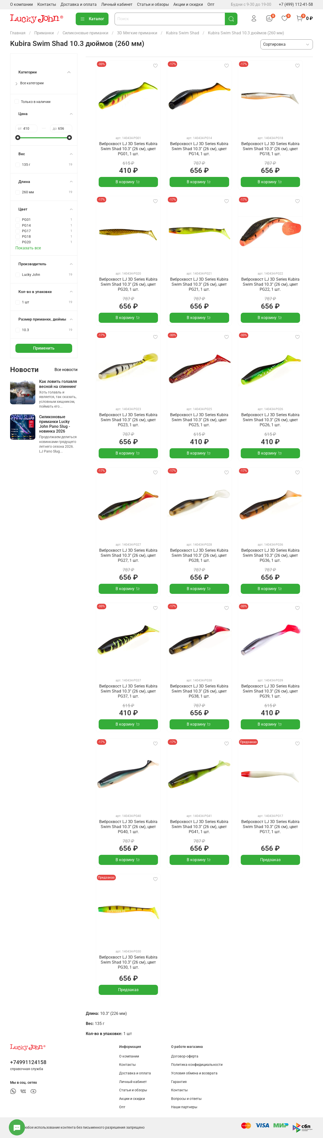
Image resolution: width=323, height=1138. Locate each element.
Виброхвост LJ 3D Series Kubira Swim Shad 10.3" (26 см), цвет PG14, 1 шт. (199, 148)
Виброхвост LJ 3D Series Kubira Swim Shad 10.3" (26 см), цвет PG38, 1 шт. (199, 691)
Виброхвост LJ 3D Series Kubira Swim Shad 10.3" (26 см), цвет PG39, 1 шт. (270, 691)
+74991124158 (28, 1062)
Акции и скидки (188, 4)
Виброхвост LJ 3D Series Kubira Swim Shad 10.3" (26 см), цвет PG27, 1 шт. (128, 555)
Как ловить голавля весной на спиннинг (58, 384)
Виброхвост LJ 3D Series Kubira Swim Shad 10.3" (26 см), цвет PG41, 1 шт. (199, 826)
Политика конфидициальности (197, 1065)
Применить (44, 348)
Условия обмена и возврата (194, 1073)
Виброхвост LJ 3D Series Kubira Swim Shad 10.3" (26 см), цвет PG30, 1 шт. (128, 962)
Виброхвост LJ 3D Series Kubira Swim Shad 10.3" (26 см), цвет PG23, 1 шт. (128, 419)
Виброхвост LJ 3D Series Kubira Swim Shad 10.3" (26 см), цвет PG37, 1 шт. (128, 691)
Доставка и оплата (79, 4)
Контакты (46, 4)
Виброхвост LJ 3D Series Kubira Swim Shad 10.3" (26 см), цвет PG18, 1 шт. (270, 148)
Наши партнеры (184, 1107)
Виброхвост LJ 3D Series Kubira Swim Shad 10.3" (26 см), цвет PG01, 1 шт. (128, 148)
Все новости (66, 369)
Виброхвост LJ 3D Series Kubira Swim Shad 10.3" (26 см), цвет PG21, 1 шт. (199, 284)
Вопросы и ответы (186, 1099)
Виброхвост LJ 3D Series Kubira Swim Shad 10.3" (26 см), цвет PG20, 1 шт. (128, 284)
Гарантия (179, 1082)
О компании (21, 4)
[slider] (18, 137)
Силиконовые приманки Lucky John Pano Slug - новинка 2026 (54, 424)
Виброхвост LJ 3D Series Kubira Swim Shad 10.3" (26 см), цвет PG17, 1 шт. (270, 826)
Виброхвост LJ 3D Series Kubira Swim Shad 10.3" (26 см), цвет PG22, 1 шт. (270, 284)
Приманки (44, 33)
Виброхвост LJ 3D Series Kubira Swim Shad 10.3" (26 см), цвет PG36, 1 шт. (270, 555)
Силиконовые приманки (85, 33)
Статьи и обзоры (153, 4)
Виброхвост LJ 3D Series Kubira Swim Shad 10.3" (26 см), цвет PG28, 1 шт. (199, 555)
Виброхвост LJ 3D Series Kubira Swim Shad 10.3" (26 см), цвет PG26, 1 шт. (270, 419)
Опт (210, 4)
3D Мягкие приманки (137, 33)
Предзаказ (270, 859)
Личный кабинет (116, 4)
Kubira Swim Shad (182, 33)
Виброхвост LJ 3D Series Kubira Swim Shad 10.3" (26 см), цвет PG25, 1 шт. (199, 419)
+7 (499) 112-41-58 (296, 4)
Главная (17, 33)
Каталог (92, 18)
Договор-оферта (184, 1056)
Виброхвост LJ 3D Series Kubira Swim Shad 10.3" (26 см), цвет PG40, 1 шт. (128, 826)
